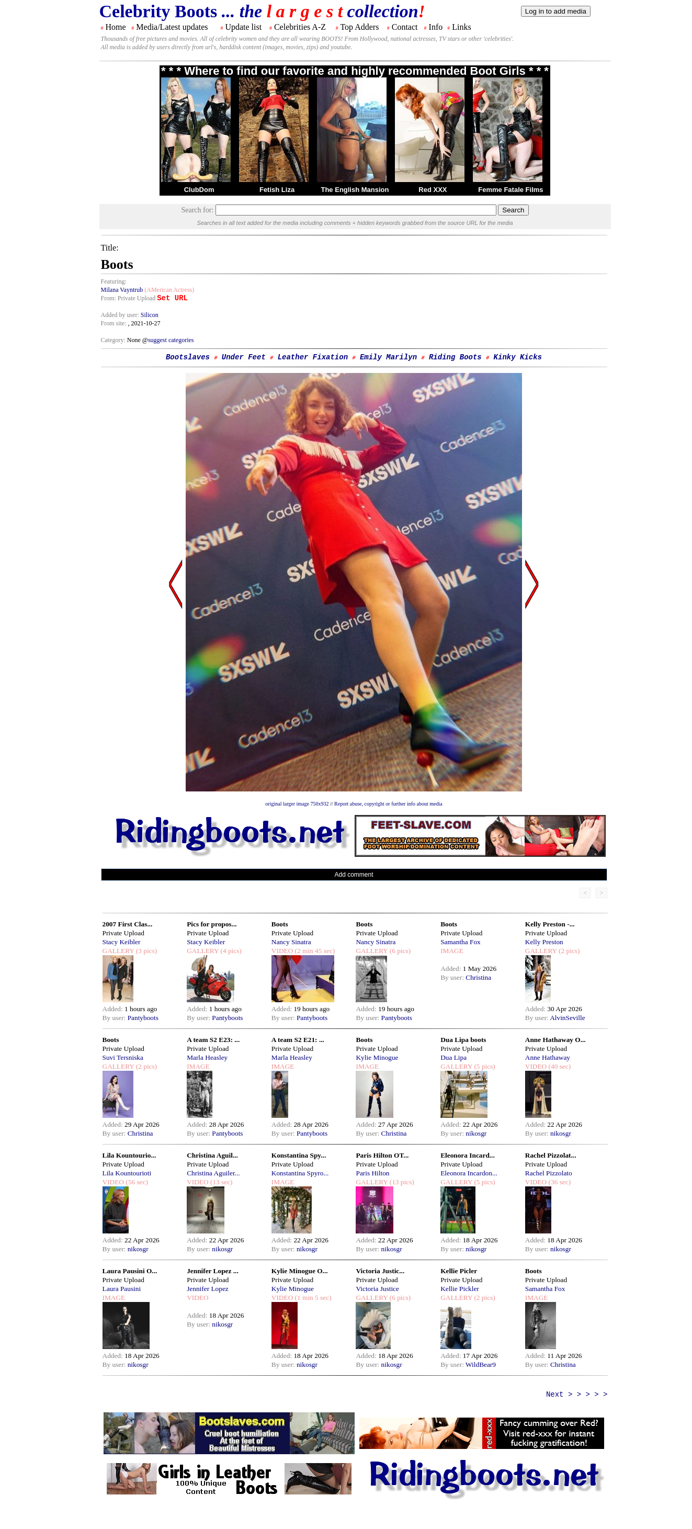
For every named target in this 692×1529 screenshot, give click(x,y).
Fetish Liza (276, 190)
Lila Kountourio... (129, 1155)
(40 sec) (559, 1066)
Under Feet (244, 357)
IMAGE (451, 951)
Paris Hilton (372, 1173)
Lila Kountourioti (127, 1173)
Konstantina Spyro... (300, 1173)
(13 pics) (401, 1182)
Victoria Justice (377, 1289)
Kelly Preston (544, 942)
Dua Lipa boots (463, 1040)
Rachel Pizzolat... (550, 1155)
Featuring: (114, 281)
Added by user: (121, 315)
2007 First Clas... (128, 924)
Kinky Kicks (518, 357)
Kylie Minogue (377, 1057)
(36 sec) (559, 1182)
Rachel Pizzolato (548, 1173)
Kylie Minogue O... (299, 1271)
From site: (114, 323)
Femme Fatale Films (510, 190)
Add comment (353, 874)
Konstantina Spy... (298, 1155)
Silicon (149, 315)
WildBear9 (481, 1364)
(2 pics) (568, 951)
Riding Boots (455, 357)
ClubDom (199, 190)
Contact (405, 26)
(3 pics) (145, 951)
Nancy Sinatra (291, 942)
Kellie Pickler (459, 1289)
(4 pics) (230, 951)
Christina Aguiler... (213, 1173)
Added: (114, 1009)
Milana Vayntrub (122, 289)
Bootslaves (188, 357)
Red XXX (432, 190)
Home (116, 26)
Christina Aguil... (212, 1155)
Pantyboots (143, 1018)
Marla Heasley (207, 1057)
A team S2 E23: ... (213, 1040)
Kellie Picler (458, 1271)
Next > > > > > (577, 1394)
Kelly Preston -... (550, 924)
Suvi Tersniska (123, 1057)
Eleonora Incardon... (468, 1173)
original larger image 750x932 (296, 804)
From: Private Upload (128, 298)
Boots (279, 924)
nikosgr (476, 1133)
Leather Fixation (313, 357)
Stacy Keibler (122, 942)
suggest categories (171, 340)
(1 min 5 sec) (312, 1297)
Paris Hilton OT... (382, 1155)
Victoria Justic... (380, 1271)
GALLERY (118, 951)
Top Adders (359, 26)
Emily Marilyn (388, 357)
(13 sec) (221, 1182)
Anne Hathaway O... (555, 1040)
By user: (115, 1018)
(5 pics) (483, 1066)
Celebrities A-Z (300, 26)
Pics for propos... (211, 924)
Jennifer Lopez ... (213, 1271)
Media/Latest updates (172, 26)
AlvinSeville (567, 1018)
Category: (114, 340)
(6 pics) (399, 951)
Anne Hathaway (547, 1057)
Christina (478, 977)
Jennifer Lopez (208, 1289)
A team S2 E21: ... (297, 1040)
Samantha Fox (460, 942)
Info (436, 26)
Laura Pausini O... (130, 1271)
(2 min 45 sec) (314, 951)
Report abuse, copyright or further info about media (388, 804)
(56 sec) (136, 1182)
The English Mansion (355, 190)
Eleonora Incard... (467, 1155)
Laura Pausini (122, 1289)
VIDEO (282, 951)
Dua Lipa (453, 1057)
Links (461, 26)
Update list (243, 26)
